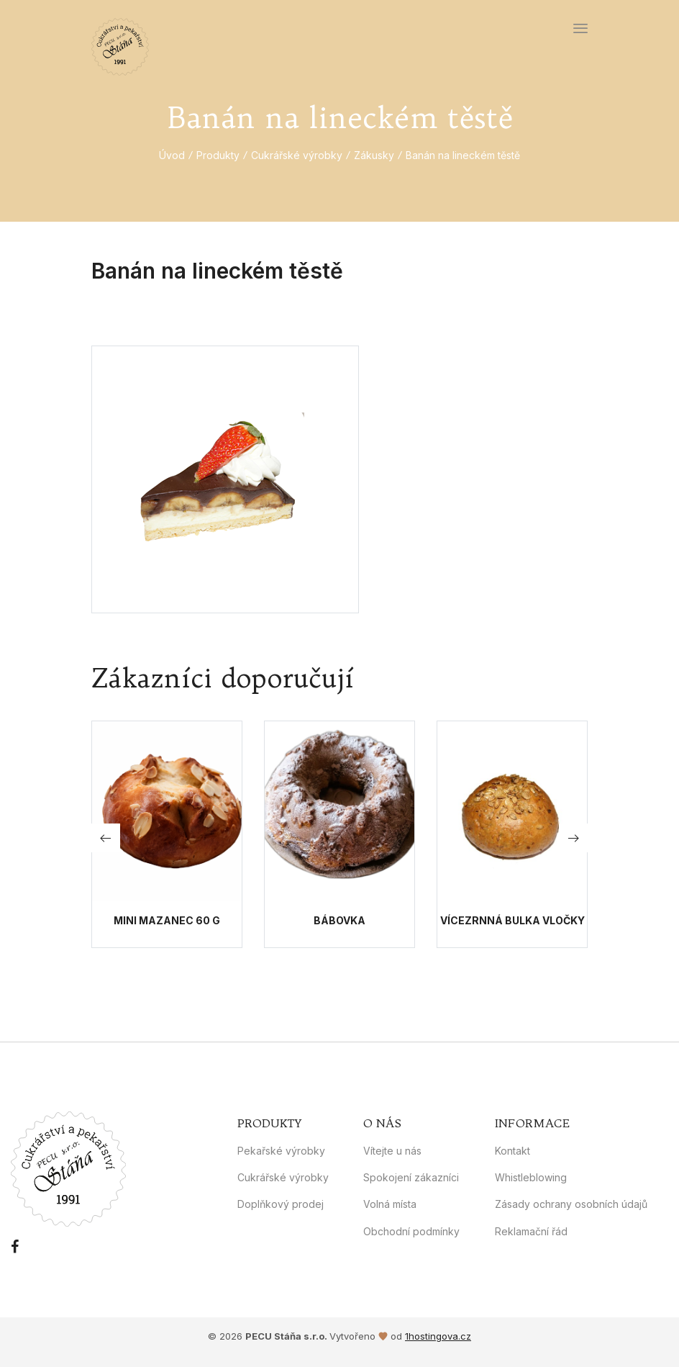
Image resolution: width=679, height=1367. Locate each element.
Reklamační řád (531, 1231)
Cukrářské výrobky (296, 155)
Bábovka (339, 921)
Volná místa (389, 1204)
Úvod (172, 155)
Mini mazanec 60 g (167, 921)
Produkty (218, 155)
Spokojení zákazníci (411, 1177)
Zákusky (374, 155)
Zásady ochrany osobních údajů (571, 1204)
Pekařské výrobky (281, 1151)
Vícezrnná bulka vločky (512, 921)
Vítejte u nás (392, 1151)
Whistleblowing (531, 1177)
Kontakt (512, 1151)
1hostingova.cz (438, 1336)
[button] (573, 838)
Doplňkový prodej (280, 1204)
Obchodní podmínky (411, 1231)
